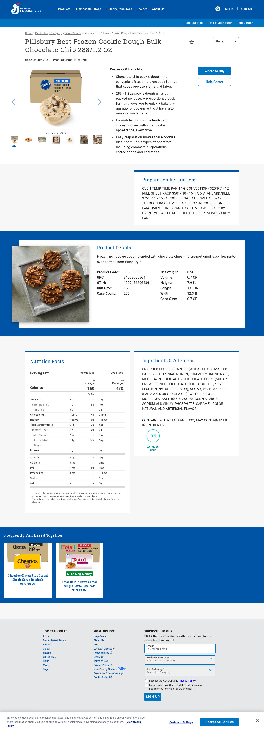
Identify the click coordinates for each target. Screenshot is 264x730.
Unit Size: (104, 288)
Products (62, 9)
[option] (55, 101)
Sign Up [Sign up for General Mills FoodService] (246, 9)
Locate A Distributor (105, 648)
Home (29, 33)
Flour (46, 661)
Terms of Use (101, 661)
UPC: (101, 277)
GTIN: (101, 283)
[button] (217, 8)
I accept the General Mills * (172, 680)
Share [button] (219, 41)
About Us (156, 9)
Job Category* (155, 669)
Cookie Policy (103, 677)
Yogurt (46, 669)
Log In (229, 9)
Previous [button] (12, 101)
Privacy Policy (103, 665)
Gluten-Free (49, 656)
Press (97, 644)
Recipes (139, 9)
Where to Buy (214, 71)
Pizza (46, 636)
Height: (166, 283)
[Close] (257, 720)
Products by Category (48, 33)
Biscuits (47, 644)
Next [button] (99, 101)
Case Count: (106, 293)
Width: (165, 293)
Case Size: (168, 299)
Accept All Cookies (219, 722)
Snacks (47, 652)
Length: (166, 288)
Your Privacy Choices (110, 669)
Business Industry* (158, 657)
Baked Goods (73, 33)
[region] (225, 43)
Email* (150, 646)
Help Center (244, 22)
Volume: (167, 277)
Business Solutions (86, 9)
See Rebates (194, 22)
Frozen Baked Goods (54, 640)
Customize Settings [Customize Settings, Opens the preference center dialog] (181, 722)
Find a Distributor (220, 22)
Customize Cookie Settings (108, 673)
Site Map (98, 656)
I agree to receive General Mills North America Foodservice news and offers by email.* (175, 687)
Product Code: (108, 272)
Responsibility (103, 652)
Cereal (46, 648)
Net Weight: (169, 272)
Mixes (46, 665)
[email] (180, 648)
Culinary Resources (116, 9)
